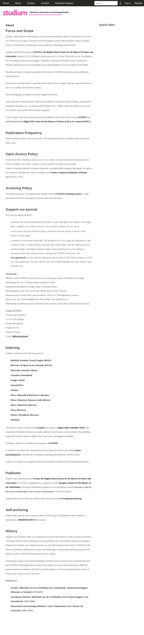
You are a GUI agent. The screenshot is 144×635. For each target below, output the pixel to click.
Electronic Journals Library (24, 370)
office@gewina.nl (20, 336)
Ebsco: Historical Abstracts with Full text (30, 400)
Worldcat (15, 420)
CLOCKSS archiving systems (68, 194)
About (18, 3)
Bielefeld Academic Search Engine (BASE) (31, 360)
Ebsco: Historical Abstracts (24, 405)
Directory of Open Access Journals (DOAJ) (31, 365)
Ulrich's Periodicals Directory (25, 415)
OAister (14, 390)
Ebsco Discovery (18, 410)
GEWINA (82, 117)
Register (138, 3)
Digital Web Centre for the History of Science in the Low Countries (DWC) (57, 121)
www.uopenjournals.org (70, 498)
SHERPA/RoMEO (26, 520)
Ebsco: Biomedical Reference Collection (30, 395)
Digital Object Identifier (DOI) (71, 428)
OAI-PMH (53, 443)
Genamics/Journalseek (21, 375)
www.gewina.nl (18, 257)
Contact (31, 3)
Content (45, 3)
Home (6, 3)
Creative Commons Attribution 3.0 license (68, 172)
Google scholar (18, 380)
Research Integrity (64, 3)
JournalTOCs (17, 385)
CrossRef (40, 428)
